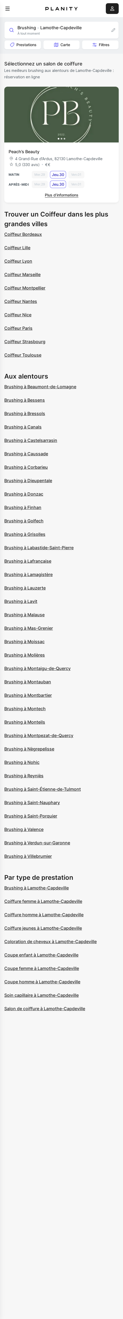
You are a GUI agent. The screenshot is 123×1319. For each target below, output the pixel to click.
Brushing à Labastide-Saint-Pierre (39, 547)
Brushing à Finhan (22, 507)
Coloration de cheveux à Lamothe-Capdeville (50, 941)
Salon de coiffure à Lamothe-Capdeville (44, 1008)
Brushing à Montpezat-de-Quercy (38, 735)
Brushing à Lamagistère (28, 574)
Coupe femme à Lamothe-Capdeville (41, 968)
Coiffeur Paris (18, 328)
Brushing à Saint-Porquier (30, 816)
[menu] (7, 8)
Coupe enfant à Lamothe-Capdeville (41, 955)
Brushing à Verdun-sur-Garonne (37, 842)
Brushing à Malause (24, 614)
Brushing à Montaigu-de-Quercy (37, 668)
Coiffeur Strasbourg (24, 341)
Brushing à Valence (24, 829)
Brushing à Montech (25, 708)
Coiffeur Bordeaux (23, 234)
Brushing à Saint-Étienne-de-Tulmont (42, 789)
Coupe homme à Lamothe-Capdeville (42, 981)
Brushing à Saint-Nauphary (32, 802)
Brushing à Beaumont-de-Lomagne (40, 386)
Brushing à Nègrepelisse (29, 749)
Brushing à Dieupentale (28, 480)
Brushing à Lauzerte (25, 588)
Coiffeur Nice (17, 314)
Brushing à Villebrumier (28, 856)
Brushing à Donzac (23, 494)
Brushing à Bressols (24, 413)
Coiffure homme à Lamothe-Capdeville (44, 914)
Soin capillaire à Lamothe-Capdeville (41, 995)
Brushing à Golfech (24, 520)
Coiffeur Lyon (18, 261)
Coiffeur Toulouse (22, 355)
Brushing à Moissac (24, 641)
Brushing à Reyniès (24, 775)
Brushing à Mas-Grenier (28, 628)
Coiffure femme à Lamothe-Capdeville (43, 901)
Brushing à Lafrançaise (27, 561)
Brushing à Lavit (20, 601)
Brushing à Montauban (27, 681)
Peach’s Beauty (24, 151)
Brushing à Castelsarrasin (30, 440)
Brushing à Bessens (24, 400)
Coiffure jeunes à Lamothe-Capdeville (43, 928)
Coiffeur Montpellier (24, 288)
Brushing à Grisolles (24, 534)
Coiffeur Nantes (20, 301)
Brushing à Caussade (26, 453)
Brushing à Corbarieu (26, 467)
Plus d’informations (61, 195)
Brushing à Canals (23, 427)
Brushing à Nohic (21, 762)
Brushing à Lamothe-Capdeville (36, 888)
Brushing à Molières (24, 655)
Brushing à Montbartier (28, 695)
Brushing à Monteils (24, 722)
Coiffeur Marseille (22, 274)
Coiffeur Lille (17, 247)
